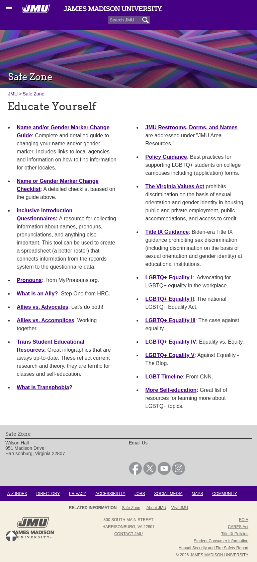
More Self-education (170, 390)
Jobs (140, 493)
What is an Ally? (37, 293)
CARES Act (238, 526)
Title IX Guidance (167, 232)
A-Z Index (17, 493)
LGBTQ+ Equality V (169, 355)
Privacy (77, 493)
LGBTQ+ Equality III (170, 320)
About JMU (156, 507)
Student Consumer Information (221, 541)
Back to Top (11, 536)
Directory (48, 493)
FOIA (243, 519)
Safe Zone (34, 93)
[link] (135, 473)
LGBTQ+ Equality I (168, 277)
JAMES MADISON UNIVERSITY (219, 555)
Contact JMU (128, 534)
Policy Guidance (166, 157)
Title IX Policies (235, 534)
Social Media (168, 493)
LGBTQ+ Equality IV (170, 342)
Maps (197, 493)
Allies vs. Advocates (42, 307)
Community (224, 493)
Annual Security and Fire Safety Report (213, 548)
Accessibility (110, 493)
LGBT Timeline (164, 376)
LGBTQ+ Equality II (169, 299)
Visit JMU (179, 507)
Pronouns (29, 280)
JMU (13, 93)
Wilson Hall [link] (17, 442)
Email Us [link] (138, 442)
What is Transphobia (43, 387)
